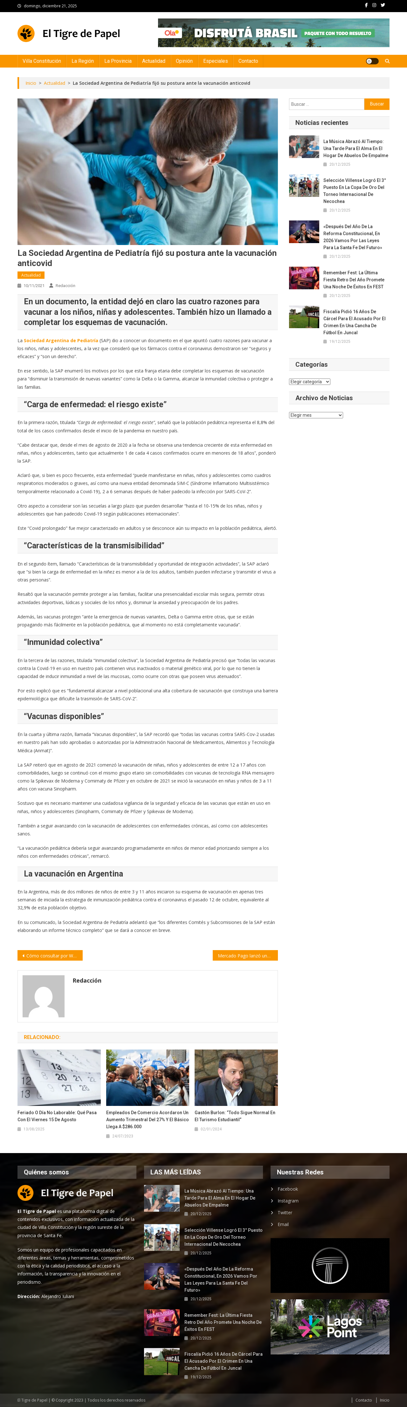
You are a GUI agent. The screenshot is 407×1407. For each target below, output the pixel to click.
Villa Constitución (42, 61)
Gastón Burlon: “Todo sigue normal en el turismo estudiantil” (235, 1116)
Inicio (385, 1400)
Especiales (215, 61)
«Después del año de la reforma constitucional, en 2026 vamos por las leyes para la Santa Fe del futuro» (352, 237)
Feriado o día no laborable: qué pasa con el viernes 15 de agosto (57, 1116)
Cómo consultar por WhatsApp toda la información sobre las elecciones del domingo (54, 956)
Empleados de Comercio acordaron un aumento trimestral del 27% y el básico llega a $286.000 (147, 1119)
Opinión (184, 61)
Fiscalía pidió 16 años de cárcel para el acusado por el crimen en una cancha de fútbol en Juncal (354, 322)
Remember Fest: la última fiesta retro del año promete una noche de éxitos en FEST (353, 279)
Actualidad (153, 61)
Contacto (248, 61)
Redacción (65, 285)
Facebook (288, 1189)
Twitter (285, 1212)
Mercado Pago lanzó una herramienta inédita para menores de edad (248, 956)
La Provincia (118, 61)
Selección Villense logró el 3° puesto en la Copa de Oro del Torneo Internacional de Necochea (354, 191)
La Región (83, 61)
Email (283, 1224)
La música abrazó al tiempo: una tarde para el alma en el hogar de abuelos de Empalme (355, 148)
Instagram (288, 1201)
